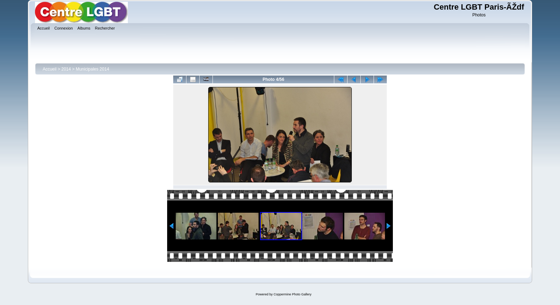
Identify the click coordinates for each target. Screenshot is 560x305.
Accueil (49, 69)
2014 (66, 69)
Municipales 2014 (92, 69)
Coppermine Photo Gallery (292, 294)
